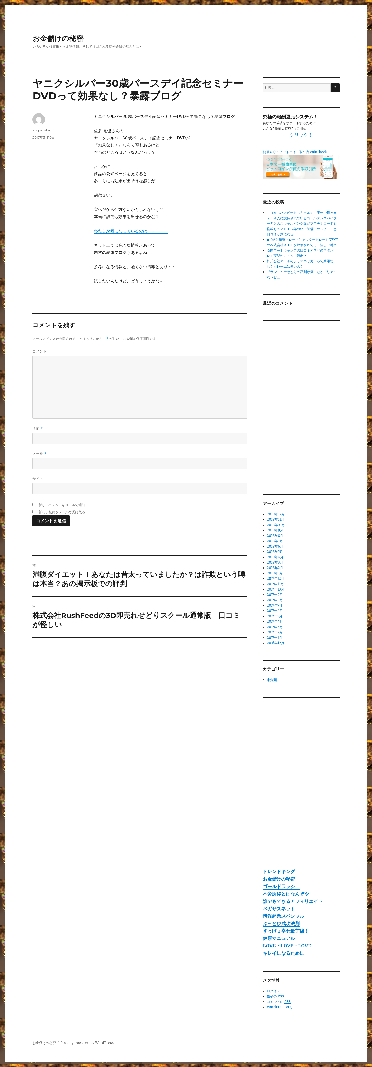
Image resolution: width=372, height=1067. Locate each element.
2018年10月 (276, 525)
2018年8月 (275, 536)
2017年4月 (275, 621)
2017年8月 (275, 600)
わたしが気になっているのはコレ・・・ (131, 230)
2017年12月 (275, 578)
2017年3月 (275, 627)
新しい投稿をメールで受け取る (62, 512)
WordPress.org (279, 1007)
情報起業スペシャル (283, 916)
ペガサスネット (279, 909)
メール (39, 453)
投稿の (275, 996)
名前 (37, 428)
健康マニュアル (279, 938)
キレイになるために (283, 953)
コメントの (279, 1002)
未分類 (272, 680)
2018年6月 (275, 546)
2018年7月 (275, 541)
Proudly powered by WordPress (87, 1043)
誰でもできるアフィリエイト (293, 901)
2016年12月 (276, 643)
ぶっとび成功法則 (281, 923)
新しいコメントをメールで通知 (62, 505)
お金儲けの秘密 (57, 38)
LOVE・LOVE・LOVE (287, 946)
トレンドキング (279, 872)
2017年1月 (274, 637)
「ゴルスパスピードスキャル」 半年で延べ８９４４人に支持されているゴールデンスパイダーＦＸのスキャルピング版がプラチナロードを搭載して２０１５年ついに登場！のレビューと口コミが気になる (302, 223)
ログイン (273, 991)
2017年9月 (275, 595)
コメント (39, 351)
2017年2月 (275, 632)
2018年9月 (275, 530)
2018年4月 (275, 557)
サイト (37, 478)
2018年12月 (276, 514)
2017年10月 (275, 589)
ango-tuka (41, 130)
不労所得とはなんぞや (286, 894)
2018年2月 (275, 568)
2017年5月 (274, 616)
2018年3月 (275, 562)
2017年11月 (275, 584)
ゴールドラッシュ (281, 886)
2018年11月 (275, 519)
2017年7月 (274, 605)
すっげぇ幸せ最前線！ (286, 931)
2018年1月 (275, 573)
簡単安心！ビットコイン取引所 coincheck (295, 152)
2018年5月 (275, 552)
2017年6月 (275, 611)
